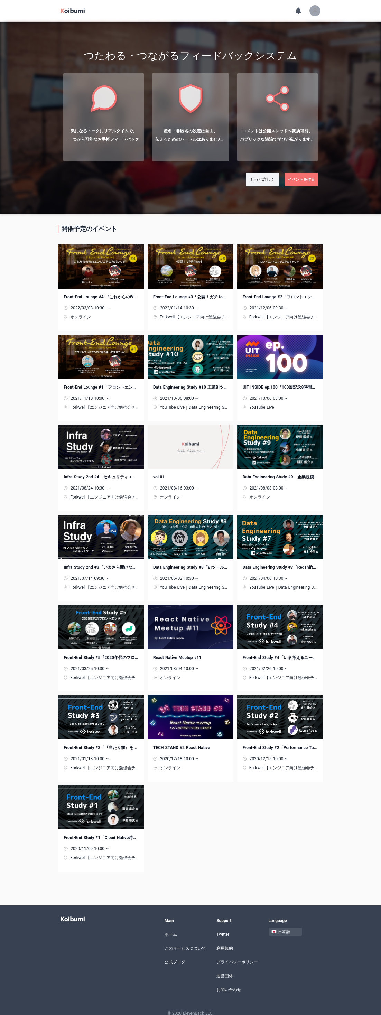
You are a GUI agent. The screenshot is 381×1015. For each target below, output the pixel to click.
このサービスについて (185, 941)
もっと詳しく (262, 179)
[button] (314, 10)
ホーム (171, 927)
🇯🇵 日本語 (280, 925)
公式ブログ (175, 955)
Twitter (222, 927)
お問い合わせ (228, 983)
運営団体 (224, 969)
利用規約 (224, 941)
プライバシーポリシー (237, 955)
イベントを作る (301, 179)
